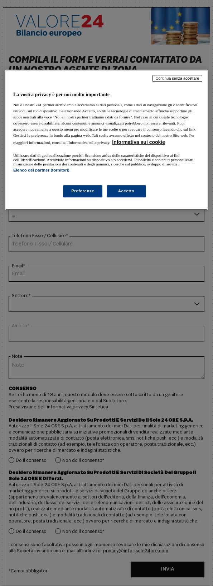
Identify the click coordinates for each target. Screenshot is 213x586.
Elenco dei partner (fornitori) (41, 170)
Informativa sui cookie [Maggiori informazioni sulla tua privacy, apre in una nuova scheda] (138, 142)
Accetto (126, 191)
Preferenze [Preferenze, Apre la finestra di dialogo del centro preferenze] (82, 191)
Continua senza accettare (177, 78)
